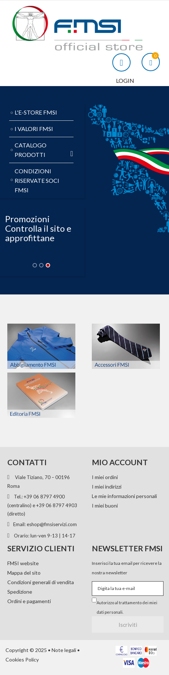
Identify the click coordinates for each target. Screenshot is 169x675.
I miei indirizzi (106, 486)
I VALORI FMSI (34, 128)
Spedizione (19, 592)
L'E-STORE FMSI (36, 112)
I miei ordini (105, 477)
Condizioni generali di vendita (40, 582)
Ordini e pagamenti (29, 601)
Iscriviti (128, 624)
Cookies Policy (22, 659)
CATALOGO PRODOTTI (44, 150)
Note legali (64, 650)
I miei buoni (105, 505)
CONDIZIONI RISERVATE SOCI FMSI (37, 180)
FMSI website (23, 563)
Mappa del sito (24, 573)
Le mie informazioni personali (124, 496)
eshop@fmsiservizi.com (52, 524)
